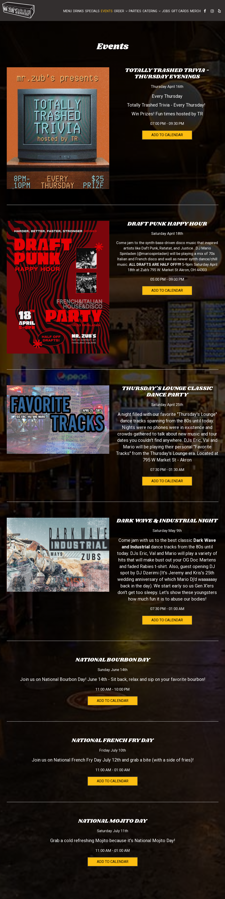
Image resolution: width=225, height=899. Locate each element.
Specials (92, 11)
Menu (67, 11)
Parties (135, 11)
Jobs (166, 11)
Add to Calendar (167, 135)
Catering (151, 11)
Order (120, 11)
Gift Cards (180, 11)
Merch (195, 11)
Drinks (78, 11)
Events (106, 11)
